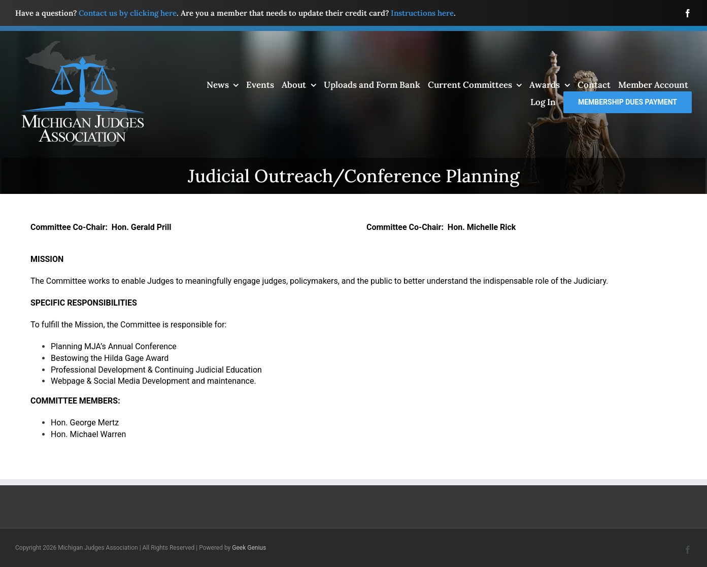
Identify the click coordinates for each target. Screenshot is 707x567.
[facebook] (688, 13)
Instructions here (422, 13)
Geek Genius (249, 547)
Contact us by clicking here (128, 13)
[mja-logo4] (82, 44)
